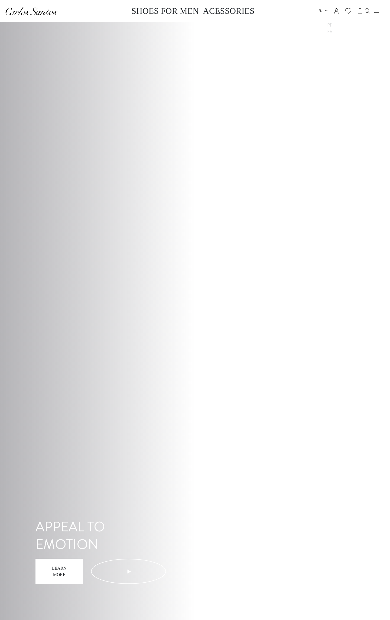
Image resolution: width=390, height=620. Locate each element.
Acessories (210, 10)
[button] (363, 11)
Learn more (63, 575)
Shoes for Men (179, 10)
